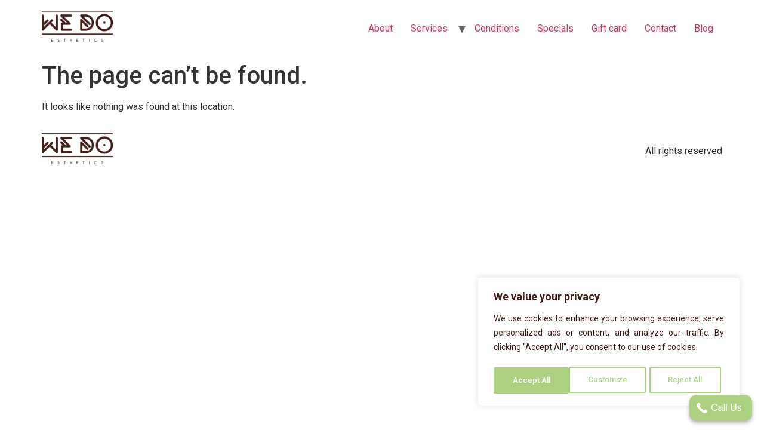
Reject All (611, 380)
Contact (660, 28)
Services (429, 28)
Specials (555, 28)
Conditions (497, 28)
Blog (703, 28)
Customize (532, 380)
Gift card (609, 28)
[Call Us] (720, 408)
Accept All (687, 380)
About (380, 28)
